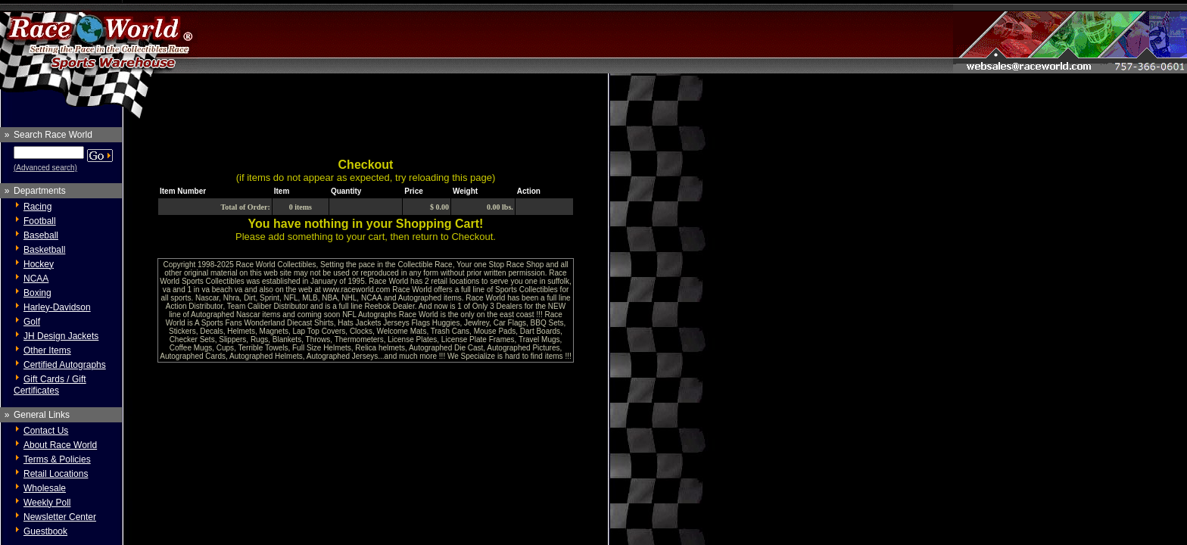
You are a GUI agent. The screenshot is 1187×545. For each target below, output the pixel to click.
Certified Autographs (64, 365)
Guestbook (45, 531)
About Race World (60, 445)
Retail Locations (55, 474)
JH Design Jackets (60, 336)
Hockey (38, 264)
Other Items (47, 350)
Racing (37, 206)
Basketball (44, 249)
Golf (31, 321)
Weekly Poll (46, 502)
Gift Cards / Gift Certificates (50, 385)
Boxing (37, 293)
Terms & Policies (57, 459)
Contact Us (45, 430)
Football (39, 221)
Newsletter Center (59, 517)
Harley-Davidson (57, 307)
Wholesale (44, 488)
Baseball (40, 235)
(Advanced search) (45, 168)
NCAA (35, 278)
